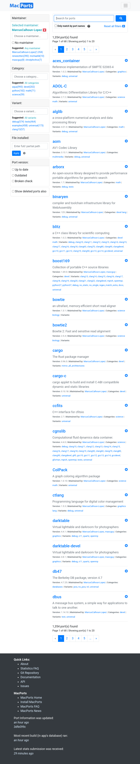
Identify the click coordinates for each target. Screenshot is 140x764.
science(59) (18, 94)
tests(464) (30, 121)
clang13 (105, 242)
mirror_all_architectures (73, 365)
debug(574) (18, 121)
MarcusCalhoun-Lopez (93, 71)
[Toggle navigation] (125, 5)
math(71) (30, 90)
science (121, 97)
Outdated (19, 175)
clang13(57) (18, 129)
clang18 (73, 246)
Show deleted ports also (29, 191)
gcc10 (56, 251)
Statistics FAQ (30, 668)
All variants (30, 117)
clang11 (88, 242)
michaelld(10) (37, 56)
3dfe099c (20, 726)
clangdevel (118, 246)
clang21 (82, 281)
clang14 (114, 242)
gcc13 (93, 251)
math (55, 101)
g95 (74, 455)
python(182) (18, 90)
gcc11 (62, 251)
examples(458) (20, 125)
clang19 (77, 251)
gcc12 (69, 251)
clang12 (96, 242)
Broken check (22, 181)
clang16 (65, 246)
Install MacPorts (31, 702)
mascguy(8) (18, 59)
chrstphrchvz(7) (33, 59)
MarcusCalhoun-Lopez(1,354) (27, 52)
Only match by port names (70, 26)
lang (124, 212)
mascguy (110, 272)
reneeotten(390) (20, 56)
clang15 (122, 242)
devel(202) (29, 86)
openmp (94, 536)
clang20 (73, 281)
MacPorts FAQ (30, 706)
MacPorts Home (31, 697)
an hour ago (21, 740)
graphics (122, 71)
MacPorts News (31, 711)
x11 (80, 536)
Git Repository (30, 673)
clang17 (56, 246)
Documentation (31, 677)
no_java (82, 587)
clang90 (108, 246)
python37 (66, 285)
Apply (16, 153)
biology (56, 315)
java (75, 587)
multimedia (58, 157)
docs (121, 285)
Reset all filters (114, 26)
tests (71, 187)
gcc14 (101, 251)
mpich (110, 281)
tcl (88, 587)
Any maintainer (32, 48)
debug (65, 76)
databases (58, 587)
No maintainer (22, 42)
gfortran (56, 460)
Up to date (20, 169)
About (24, 664)
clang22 (91, 281)
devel (118, 212)
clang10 (79, 242)
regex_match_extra (108, 285)
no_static (83, 285)
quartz (86, 536)
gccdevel (108, 251)
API (23, 681)
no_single (93, 285)
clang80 (100, 246)
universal (73, 76)
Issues (25, 686)
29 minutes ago (24, 753)
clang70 (91, 246)
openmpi (118, 281)
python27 (57, 285)
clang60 (82, 246)
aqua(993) (17, 86)
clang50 (85, 251)
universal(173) (36, 125)
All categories (32, 83)
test (63, 617)
